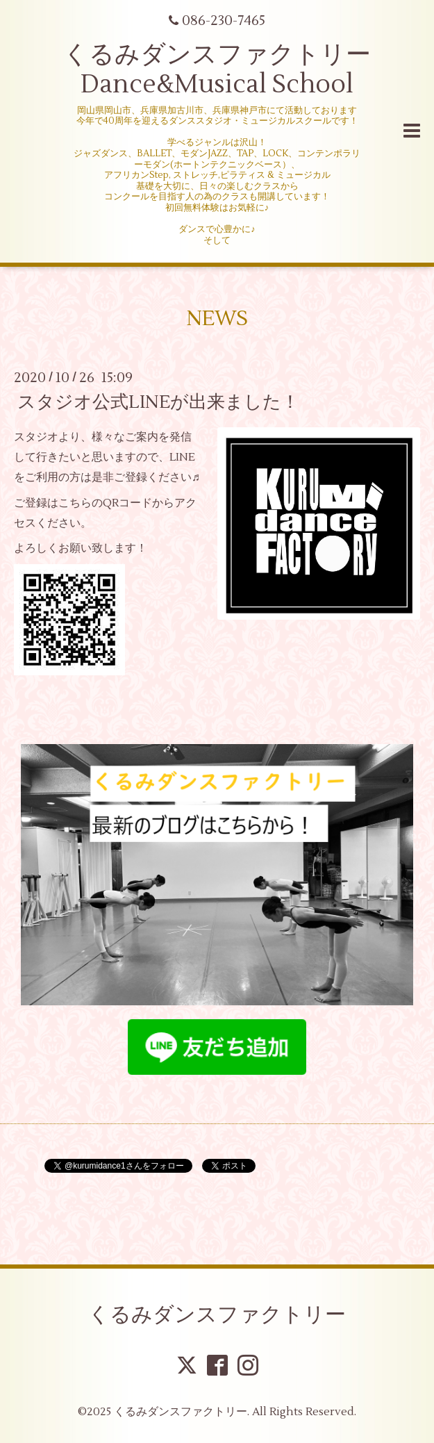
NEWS (217, 318)
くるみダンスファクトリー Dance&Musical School (217, 70)
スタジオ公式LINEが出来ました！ (158, 402)
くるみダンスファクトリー (217, 1314)
